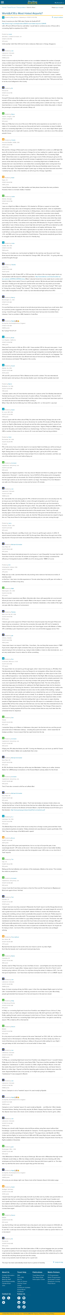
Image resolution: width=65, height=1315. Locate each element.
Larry (9, 523)
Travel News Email (38, 1275)
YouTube (18, 1302)
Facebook (18, 1298)
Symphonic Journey (54, 1281)
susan (10, 34)
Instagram (24, 1298)
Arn (9, 565)
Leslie (13, 196)
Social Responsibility (8, 1281)
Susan (13, 366)
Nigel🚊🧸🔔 (15, 321)
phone (8, 1298)
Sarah (13, 410)
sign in (57, 7)
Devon (13, 1027)
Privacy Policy (50, 1314)
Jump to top (59, 1262)
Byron (10, 384)
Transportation (21, 7)
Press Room (51, 1283)
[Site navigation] (2, 2)
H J (12, 817)
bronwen (14, 463)
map (3, 1302)
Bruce (13, 838)
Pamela (13, 612)
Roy (12, 17)
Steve (13, 114)
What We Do (6, 1277)
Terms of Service (39, 1314)
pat (12, 635)
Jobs (3, 1285)
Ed (12, 88)
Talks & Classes (22, 1281)
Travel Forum (11, 7)
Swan (12, 178)
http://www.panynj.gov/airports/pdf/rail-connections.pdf (28, 810)
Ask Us (19, 1279)
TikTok (24, 1302)
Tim (12, 859)
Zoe (12, 718)
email (3, 1298)
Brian (12, 338)
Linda (12, 243)
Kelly (12, 1001)
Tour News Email (38, 1277)
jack (12, 1147)
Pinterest (18, 1307)
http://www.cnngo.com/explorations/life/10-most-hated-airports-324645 (24, 24)
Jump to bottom (58, 17)
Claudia (13, 265)
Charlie (13, 140)
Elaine (13, 956)
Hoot (9, 437)
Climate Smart (6, 1283)
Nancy (13, 297)
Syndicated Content (54, 1279)
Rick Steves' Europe (32, 2)
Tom (12, 897)
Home (4, 7)
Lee (12, 51)
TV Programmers (53, 1275)
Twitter (24, 1307)
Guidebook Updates (23, 1287)
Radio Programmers (54, 1277)
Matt (12, 588)
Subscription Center (39, 1279)
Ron (12, 659)
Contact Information (8, 1275)
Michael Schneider (16, 544)
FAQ (18, 1275)
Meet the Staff (6, 1279)
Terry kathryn (15, 937)
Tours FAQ (20, 1277)
